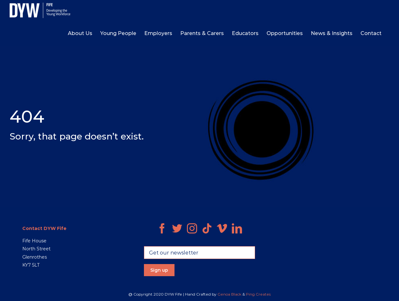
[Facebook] (162, 228)
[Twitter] (177, 228)
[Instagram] (192, 228)
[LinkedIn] (237, 228)
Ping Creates (258, 294)
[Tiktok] (207, 228)
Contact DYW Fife (44, 228)
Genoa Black (229, 294)
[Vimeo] (222, 228)
